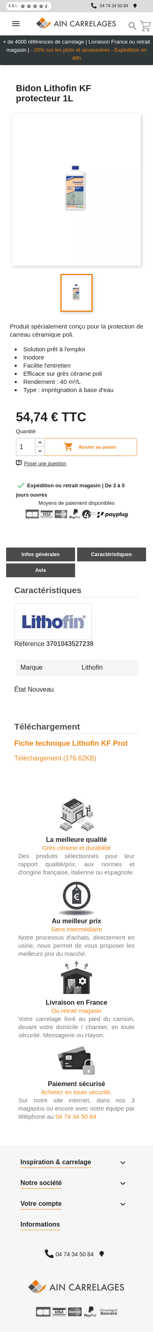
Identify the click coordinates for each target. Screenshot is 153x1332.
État (20, 689)
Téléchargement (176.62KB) (55, 758)
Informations (40, 1224)
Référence (29, 643)
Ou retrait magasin (76, 1010)
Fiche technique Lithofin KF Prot (71, 743)
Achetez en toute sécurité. (76, 1092)
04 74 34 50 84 (114, 6)
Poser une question (45, 464)
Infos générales (41, 554)
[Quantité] (25, 447)
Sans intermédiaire (76, 929)
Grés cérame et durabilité (76, 847)
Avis (40, 570)
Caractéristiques (111, 554)
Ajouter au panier (90, 447)
